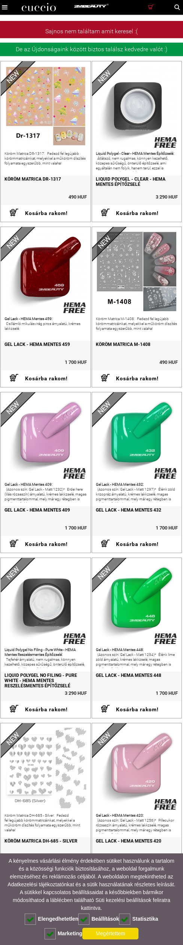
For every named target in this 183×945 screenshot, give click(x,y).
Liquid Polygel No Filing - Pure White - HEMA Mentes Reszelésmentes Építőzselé (40, 680)
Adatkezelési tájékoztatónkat (40, 884)
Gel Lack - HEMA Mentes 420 (128, 841)
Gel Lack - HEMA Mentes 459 (37, 344)
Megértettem (110, 933)
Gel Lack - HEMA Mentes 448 (128, 675)
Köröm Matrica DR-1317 (32, 179)
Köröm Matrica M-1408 (123, 344)
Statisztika (138, 919)
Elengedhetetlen (51, 919)
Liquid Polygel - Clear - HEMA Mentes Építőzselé (130, 182)
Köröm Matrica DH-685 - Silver (40, 841)
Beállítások (98, 919)
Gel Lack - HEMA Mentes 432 (128, 510)
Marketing (63, 933)
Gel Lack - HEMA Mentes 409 (37, 510)
